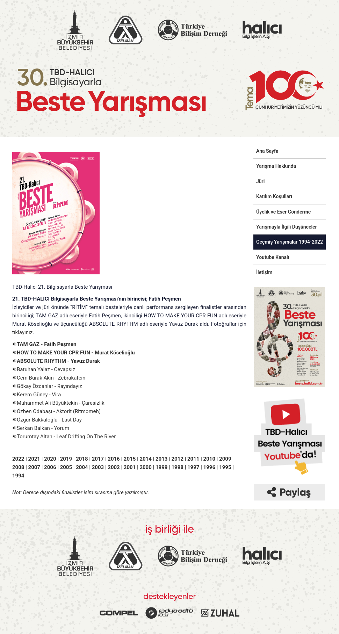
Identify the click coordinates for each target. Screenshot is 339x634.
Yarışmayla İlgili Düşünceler (286, 227)
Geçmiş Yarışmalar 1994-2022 (289, 242)
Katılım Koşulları (274, 196)
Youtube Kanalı (272, 257)
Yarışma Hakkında (276, 166)
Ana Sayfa (267, 151)
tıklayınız (22, 332)
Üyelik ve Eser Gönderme (283, 212)
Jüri (260, 181)
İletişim (264, 272)
